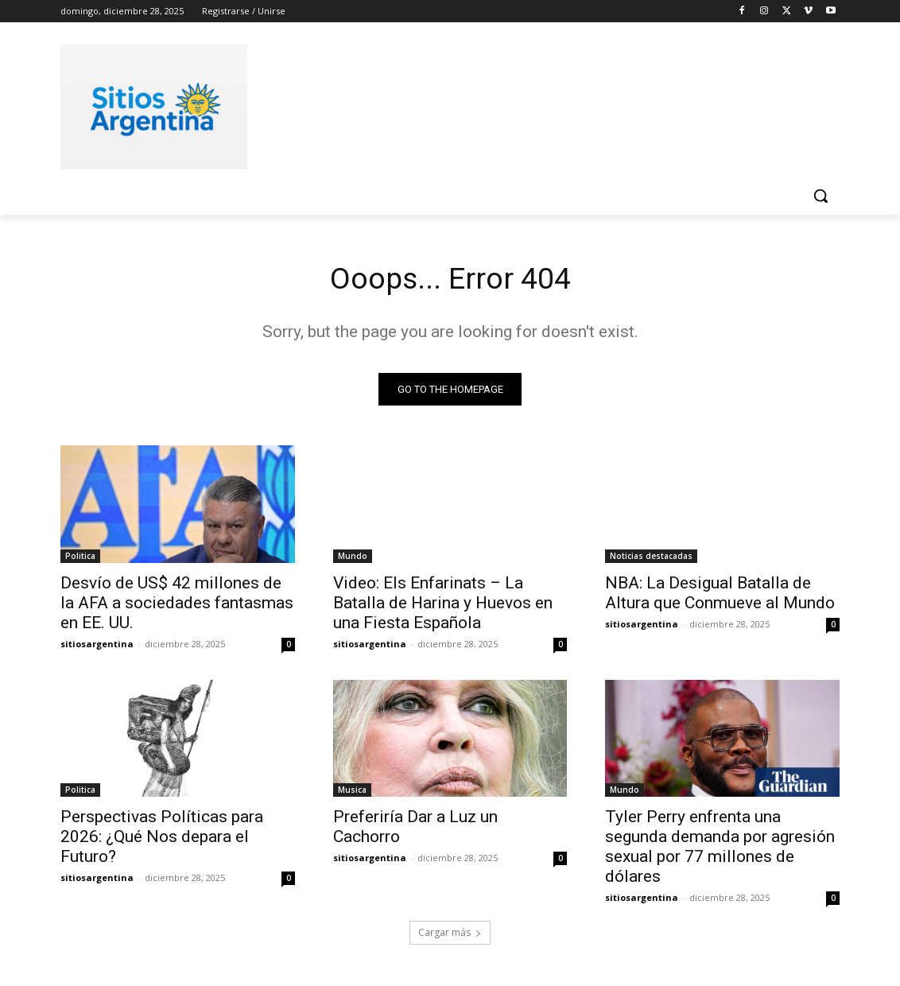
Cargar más (450, 935)
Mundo (352, 558)
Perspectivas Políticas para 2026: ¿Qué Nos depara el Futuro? (161, 839)
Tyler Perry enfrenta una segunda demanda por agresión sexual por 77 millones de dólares (720, 849)
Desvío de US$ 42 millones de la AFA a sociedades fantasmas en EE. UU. (176, 605)
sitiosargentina (97, 646)
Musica (352, 792)
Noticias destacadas (651, 558)
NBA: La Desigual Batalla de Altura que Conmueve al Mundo (720, 595)
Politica (80, 558)
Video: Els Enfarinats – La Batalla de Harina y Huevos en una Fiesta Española (443, 605)
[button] (820, 196)
